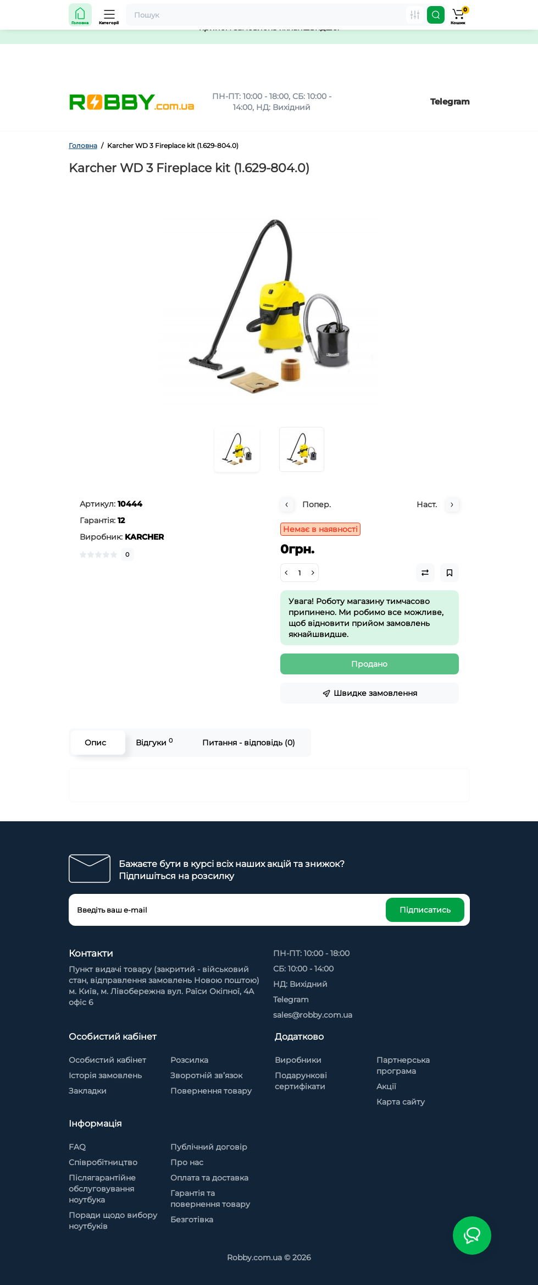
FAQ (77, 1147)
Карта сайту (400, 1102)
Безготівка (191, 1219)
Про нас (186, 1162)
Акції (386, 1086)
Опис (95, 743)
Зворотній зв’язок (206, 1075)
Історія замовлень (105, 1075)
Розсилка (189, 1060)
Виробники (298, 1060)
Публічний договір (208, 1147)
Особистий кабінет (107, 1060)
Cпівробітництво (103, 1162)
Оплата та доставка (209, 1178)
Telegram (450, 101)
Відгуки (154, 742)
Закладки (88, 1091)
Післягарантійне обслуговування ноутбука (102, 1189)
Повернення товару (211, 1091)
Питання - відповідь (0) (248, 743)
